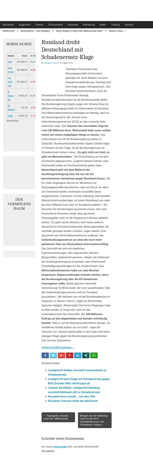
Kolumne (73, 24)
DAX (10, 61)
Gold (10, 115)
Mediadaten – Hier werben (35, 30)
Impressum (8, 30)
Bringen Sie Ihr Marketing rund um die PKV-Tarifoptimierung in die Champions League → (94, 420)
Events (39, 24)
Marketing (89, 24)
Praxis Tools (116, 30)
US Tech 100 (10, 81)
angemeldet (60, 446)
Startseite (8, 24)
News (103, 24)
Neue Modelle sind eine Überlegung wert (79, 30)
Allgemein (25, 24)
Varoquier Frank (51, 63)
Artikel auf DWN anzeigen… (58, 347)
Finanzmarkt (55, 24)
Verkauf (129, 24)
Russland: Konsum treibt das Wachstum (73, 401)
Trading (115, 24)
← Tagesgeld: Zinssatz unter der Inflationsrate (56, 417)
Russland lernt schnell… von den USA (71, 396)
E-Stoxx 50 (10, 95)
